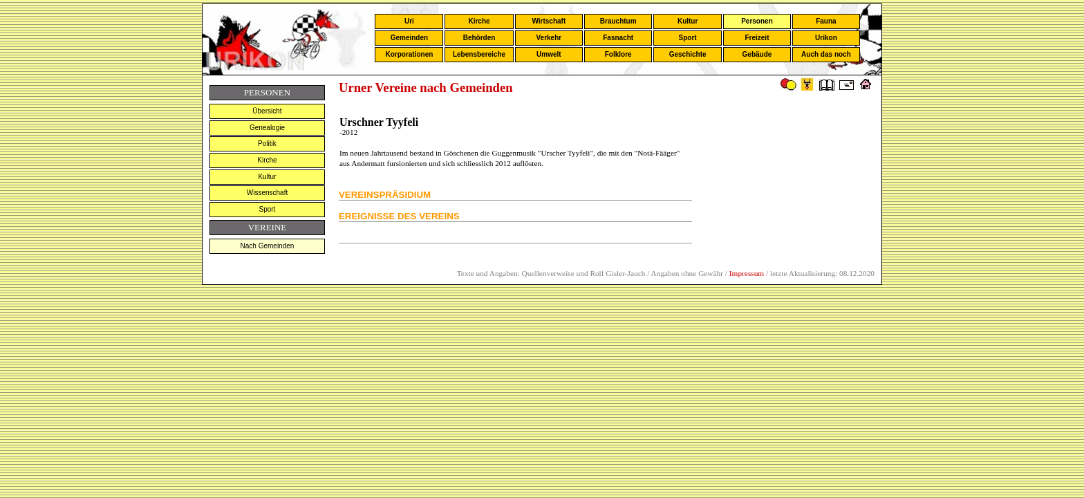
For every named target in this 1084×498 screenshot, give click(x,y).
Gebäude (757, 54)
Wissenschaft (267, 192)
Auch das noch (826, 54)
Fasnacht (618, 38)
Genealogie (267, 127)
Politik (267, 143)
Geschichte (688, 54)
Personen (757, 21)
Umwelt (548, 54)
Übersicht (266, 111)
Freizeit (757, 38)
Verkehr (548, 38)
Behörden (479, 38)
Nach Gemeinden (268, 246)
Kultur (688, 21)
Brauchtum (618, 21)
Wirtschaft (549, 21)
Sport (688, 38)
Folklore (618, 54)
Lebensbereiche (479, 54)
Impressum (746, 273)
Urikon (826, 38)
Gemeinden (409, 38)
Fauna (826, 21)
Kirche (478, 21)
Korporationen (409, 54)
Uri (409, 21)
